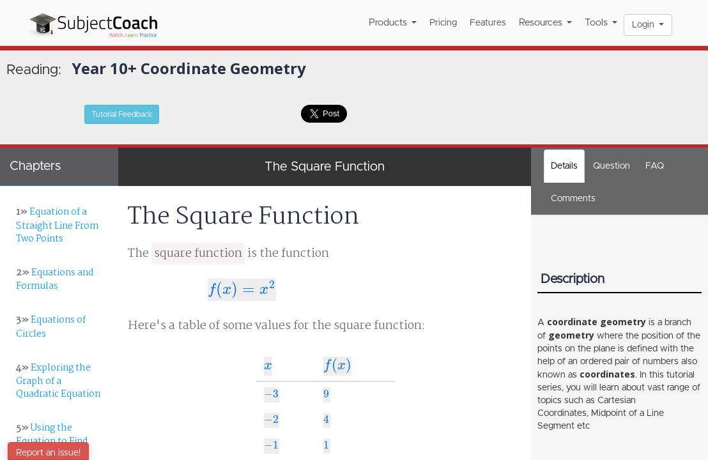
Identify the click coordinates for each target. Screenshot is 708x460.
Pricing (443, 23)
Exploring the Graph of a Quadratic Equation (58, 381)
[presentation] (241, 290)
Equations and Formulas (54, 279)
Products (393, 22)
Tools (601, 22)
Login (648, 24)
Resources (545, 22)
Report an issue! (48, 452)
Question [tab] (611, 166)
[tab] (573, 198)
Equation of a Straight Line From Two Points (57, 225)
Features (488, 23)
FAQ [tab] (654, 166)
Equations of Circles (51, 326)
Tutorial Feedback (121, 114)
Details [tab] (564, 166)
